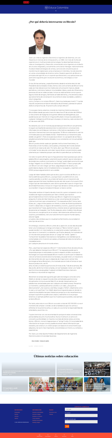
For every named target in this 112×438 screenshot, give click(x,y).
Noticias (16, 416)
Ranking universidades (37, 422)
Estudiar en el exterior (37, 418)
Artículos (16, 418)
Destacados (17, 414)
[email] (81, 411)
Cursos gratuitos (36, 420)
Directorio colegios (36, 416)
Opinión (16, 420)
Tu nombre (67, 414)
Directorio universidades (37, 414)
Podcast (51, 416)
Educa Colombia (58, 7)
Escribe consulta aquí (70, 421)
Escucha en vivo (53, 414)
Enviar (67, 428)
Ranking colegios (36, 424)
